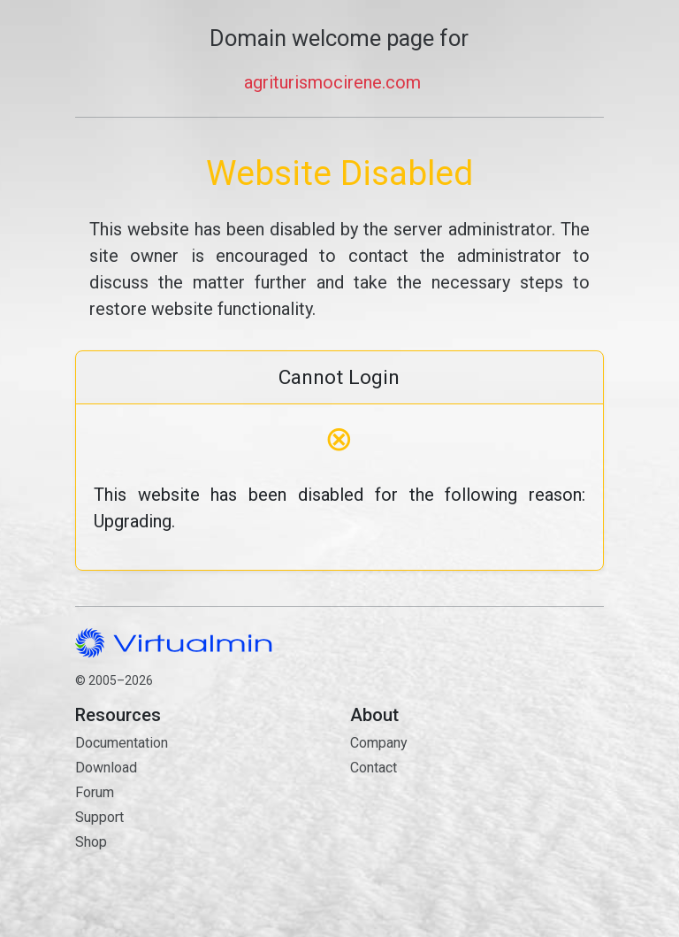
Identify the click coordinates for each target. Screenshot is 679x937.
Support (99, 817)
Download (106, 767)
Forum (94, 792)
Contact (477, 830)
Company (379, 742)
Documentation (121, 742)
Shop (91, 841)
